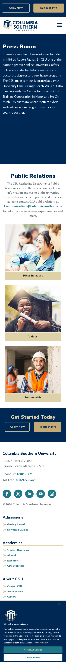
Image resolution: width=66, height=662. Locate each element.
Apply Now (16, 8)
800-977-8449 (26, 480)
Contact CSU (14, 586)
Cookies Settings (33, 657)
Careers (11, 596)
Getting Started (16, 524)
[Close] (59, 604)
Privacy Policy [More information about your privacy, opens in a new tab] (41, 642)
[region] (33, 631)
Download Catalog (17, 529)
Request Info (48, 8)
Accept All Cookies (33, 649)
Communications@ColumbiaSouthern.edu (33, 206)
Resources (13, 560)
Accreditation (15, 591)
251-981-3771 (23, 474)
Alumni (11, 555)
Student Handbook (18, 550)
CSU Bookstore (15, 565)
